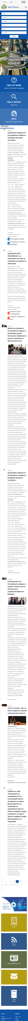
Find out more (14, 86)
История (3, 1016)
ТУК (15, 464)
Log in (11, 2)
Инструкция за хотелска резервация (17, 243)
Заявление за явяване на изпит (17, 318)
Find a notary (14, 102)
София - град (18, 1016)
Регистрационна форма (17, 239)
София (16, 1018)
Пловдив (17, 1020)
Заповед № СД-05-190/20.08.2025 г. (15, 313)
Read (14, 119)
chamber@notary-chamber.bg (14, 214)
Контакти (3, 1020)
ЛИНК (21, 695)
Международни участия (6, 1018)
